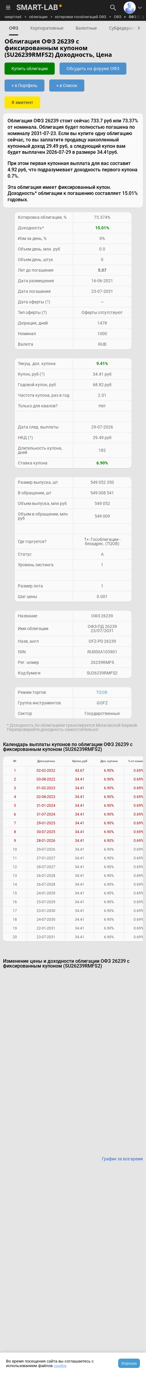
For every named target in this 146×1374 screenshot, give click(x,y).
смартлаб (13, 17)
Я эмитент (22, 102)
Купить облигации (29, 68)
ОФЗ (117, 17)
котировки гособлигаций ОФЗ (80, 17)
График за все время (122, 1158)
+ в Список (66, 85)
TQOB (101, 692)
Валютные (86, 28)
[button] (138, 28)
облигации (38, 17)
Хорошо (129, 1363)
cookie (60, 1365)
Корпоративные (46, 28)
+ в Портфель (24, 85)
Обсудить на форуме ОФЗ (93, 68)
